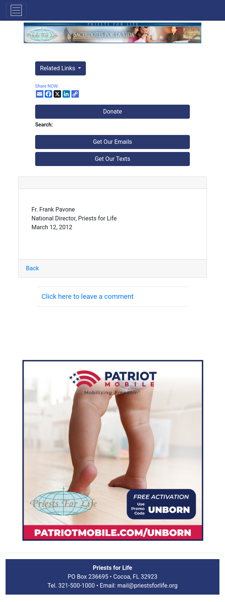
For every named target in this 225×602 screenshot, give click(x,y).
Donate (112, 111)
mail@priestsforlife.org (147, 585)
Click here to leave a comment (87, 296)
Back (32, 268)
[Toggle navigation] (16, 10)
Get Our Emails (112, 141)
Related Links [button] (58, 68)
